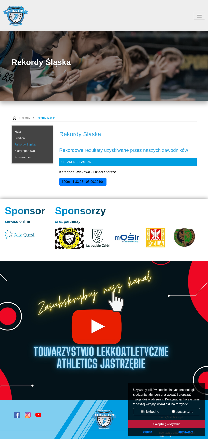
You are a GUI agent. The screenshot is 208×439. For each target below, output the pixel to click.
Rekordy (25, 117)
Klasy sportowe (25, 150)
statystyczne (182, 411)
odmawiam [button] (185, 431)
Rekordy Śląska (25, 144)
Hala (18, 131)
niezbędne (150, 411)
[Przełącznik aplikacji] (199, 16)
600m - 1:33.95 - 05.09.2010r (83, 181)
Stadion (20, 138)
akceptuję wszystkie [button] (166, 424)
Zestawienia (23, 157)
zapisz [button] (147, 431)
